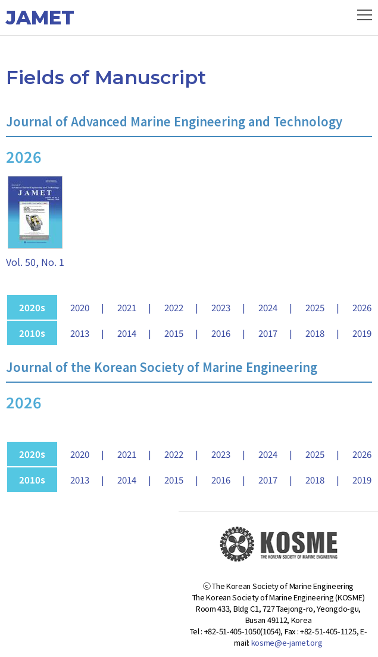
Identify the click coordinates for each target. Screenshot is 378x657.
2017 (267, 333)
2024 (267, 307)
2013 (79, 333)
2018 (314, 333)
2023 (220, 307)
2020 (79, 307)
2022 (173, 307)
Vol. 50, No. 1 (35, 262)
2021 (126, 307)
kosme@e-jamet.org (287, 642)
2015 (173, 333)
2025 (314, 307)
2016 (220, 333)
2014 (126, 333)
